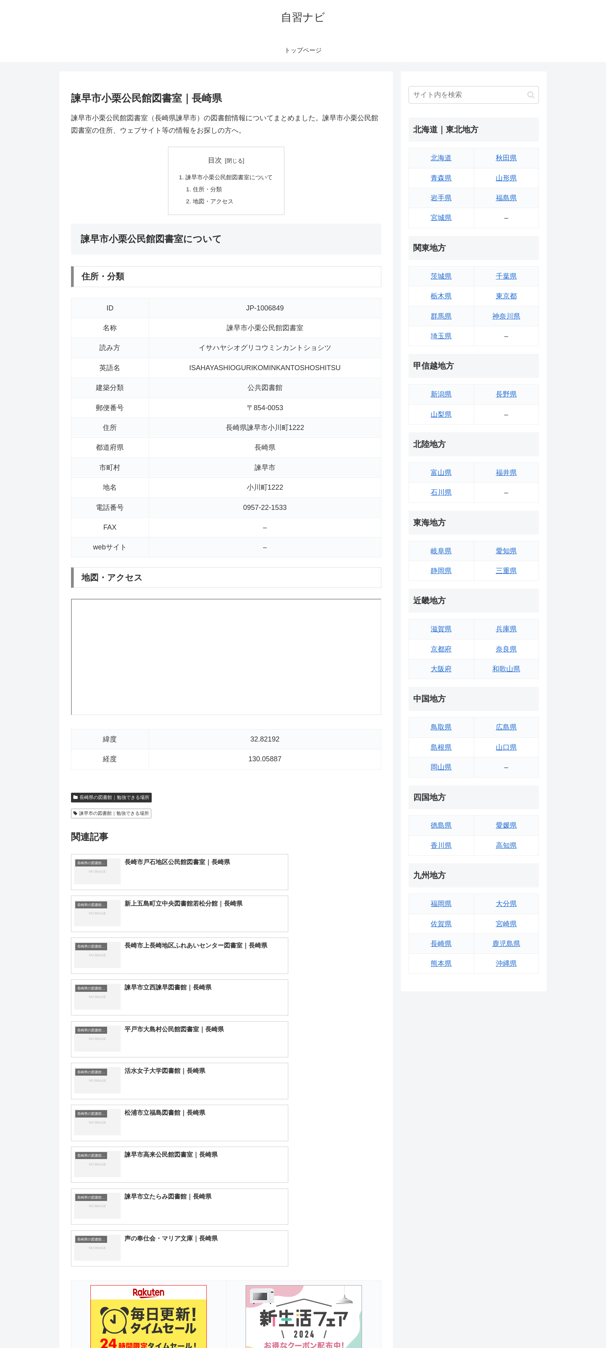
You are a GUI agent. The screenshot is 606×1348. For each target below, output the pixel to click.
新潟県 (441, 394)
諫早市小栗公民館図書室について (229, 177)
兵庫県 (506, 629)
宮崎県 (506, 924)
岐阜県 (441, 551)
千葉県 (506, 276)
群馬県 (441, 316)
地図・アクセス (212, 202)
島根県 (441, 747)
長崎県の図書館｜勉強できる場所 (111, 799)
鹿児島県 (506, 944)
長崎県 (441, 944)
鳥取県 (441, 727)
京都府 (441, 649)
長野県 (506, 394)
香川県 (441, 845)
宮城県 (441, 218)
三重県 (506, 571)
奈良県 (506, 649)
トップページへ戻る (452, 1323)
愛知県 (506, 551)
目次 (215, 160)
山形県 (506, 178)
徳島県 (441, 825)
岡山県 (441, 767)
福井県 (506, 472)
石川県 (441, 492)
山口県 (506, 747)
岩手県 (441, 198)
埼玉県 (441, 336)
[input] (474, 95)
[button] (531, 94)
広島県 (506, 727)
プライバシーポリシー (512, 1323)
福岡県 (441, 904)
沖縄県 (506, 963)
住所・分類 (206, 190)
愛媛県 (506, 825)
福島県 (506, 198)
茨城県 (441, 276)
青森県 (441, 178)
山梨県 (441, 414)
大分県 (506, 904)
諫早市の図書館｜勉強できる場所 (111, 815)
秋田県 (506, 158)
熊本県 (441, 963)
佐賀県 (441, 924)
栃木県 (441, 296)
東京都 (506, 296)
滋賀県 (441, 629)
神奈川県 (506, 316)
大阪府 (441, 669)
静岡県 (441, 571)
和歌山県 (506, 669)
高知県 (506, 845)
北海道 (441, 158)
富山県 (441, 472)
